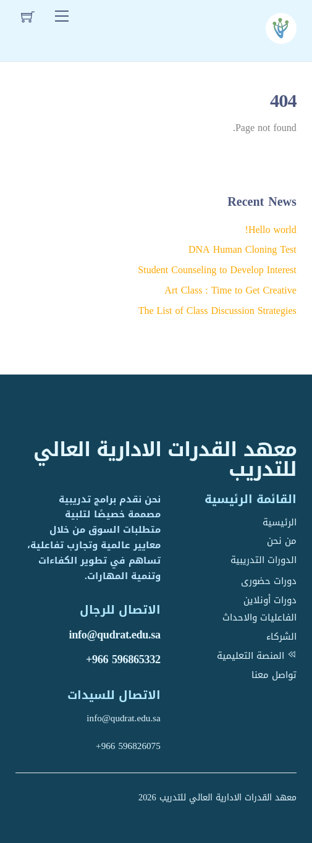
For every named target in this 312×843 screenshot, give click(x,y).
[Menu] (61, 16)
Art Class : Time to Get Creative (230, 290)
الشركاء (281, 636)
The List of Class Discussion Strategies (217, 310)
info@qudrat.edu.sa (115, 634)
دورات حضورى (269, 581)
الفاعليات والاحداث (259, 617)
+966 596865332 (123, 659)
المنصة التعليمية (257, 655)
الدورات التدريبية (263, 560)
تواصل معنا (274, 675)
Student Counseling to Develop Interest (217, 269)
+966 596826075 (128, 746)
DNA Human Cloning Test (242, 249)
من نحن (282, 540)
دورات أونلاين (270, 600)
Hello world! (271, 229)
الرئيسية (280, 522)
